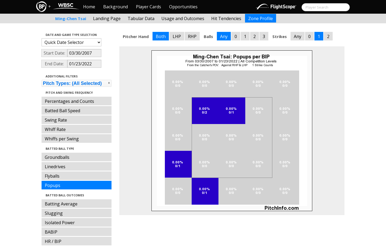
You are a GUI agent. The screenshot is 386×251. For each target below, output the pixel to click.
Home (89, 7)
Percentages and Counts (69, 101)
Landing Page (107, 18)
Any (224, 36)
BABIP (51, 232)
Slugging (54, 213)
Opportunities (183, 7)
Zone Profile (260, 18)
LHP (177, 36)
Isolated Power (60, 223)
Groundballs (57, 157)
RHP (192, 36)
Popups (52, 185)
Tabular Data (141, 18)
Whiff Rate (55, 129)
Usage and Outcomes (182, 18)
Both (161, 36)
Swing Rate (56, 120)
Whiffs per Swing (62, 139)
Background (115, 7)
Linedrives (55, 167)
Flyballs (52, 176)
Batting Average (61, 204)
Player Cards (148, 7)
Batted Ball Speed (62, 111)
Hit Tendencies (226, 18)
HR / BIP (53, 241)
